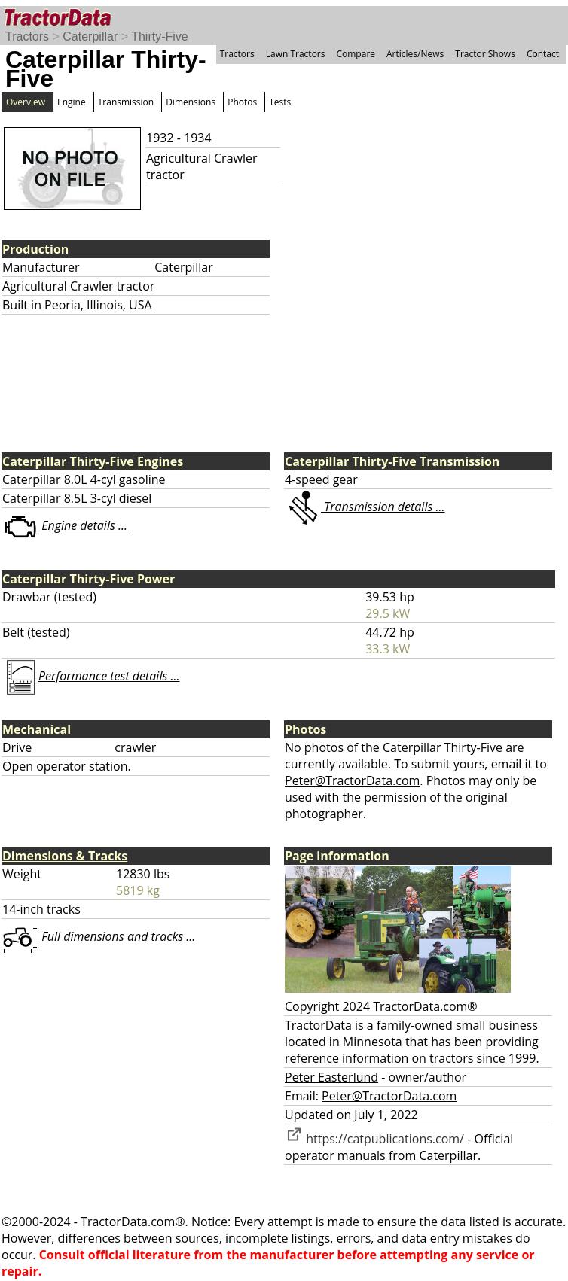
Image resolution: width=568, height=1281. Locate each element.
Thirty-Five (159, 36)
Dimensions (190, 102)
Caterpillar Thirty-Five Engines (92, 461)
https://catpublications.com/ (374, 1138)
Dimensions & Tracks (64, 855)
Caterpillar (90, 36)
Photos (242, 102)
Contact (543, 53)
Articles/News (415, 53)
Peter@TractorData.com (352, 780)
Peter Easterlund (331, 1077)
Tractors (27, 36)
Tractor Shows (485, 53)
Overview (25, 102)
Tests (280, 102)
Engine (71, 102)
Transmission (126, 102)
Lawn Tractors (295, 53)
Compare (355, 53)
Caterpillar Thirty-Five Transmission (392, 461)
